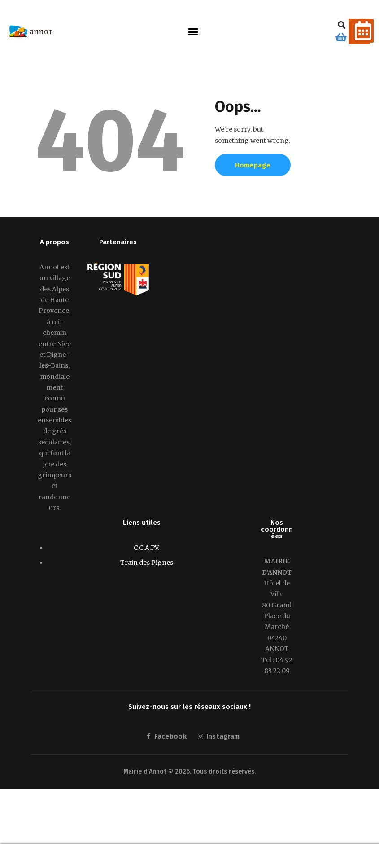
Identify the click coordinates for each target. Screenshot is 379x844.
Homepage (252, 165)
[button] (193, 31)
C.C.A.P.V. (146, 548)
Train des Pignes (146, 562)
